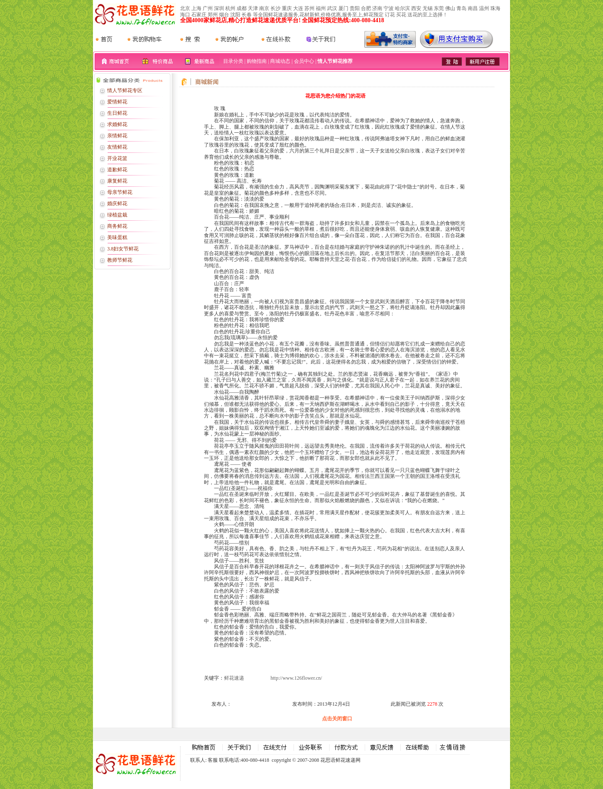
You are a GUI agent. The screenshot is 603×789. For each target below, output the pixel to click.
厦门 (343, 8)
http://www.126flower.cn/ (296, 678)
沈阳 (235, 15)
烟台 (224, 15)
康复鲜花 (117, 181)
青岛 (461, 8)
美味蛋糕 (117, 237)
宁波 (389, 8)
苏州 (309, 8)
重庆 (287, 8)
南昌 (473, 8)
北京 (185, 8)
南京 (264, 8)
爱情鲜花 (117, 102)
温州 (484, 8)
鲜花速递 (234, 678)
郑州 (213, 15)
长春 (247, 15)
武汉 (332, 8)
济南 (377, 8)
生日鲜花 (117, 113)
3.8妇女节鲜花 (123, 249)
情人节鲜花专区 (124, 90)
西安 (416, 8)
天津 (253, 8)
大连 (298, 8)
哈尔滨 (402, 8)
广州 (208, 8)
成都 (242, 8)
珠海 (495, 8)
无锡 (428, 8)
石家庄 (198, 15)
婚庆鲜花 (117, 203)
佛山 (450, 8)
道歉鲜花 (117, 170)
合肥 (366, 8)
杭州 (230, 8)
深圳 (219, 8)
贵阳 (355, 8)
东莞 (439, 8)
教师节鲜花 (119, 260)
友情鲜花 (117, 147)
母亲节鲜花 (119, 192)
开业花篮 (117, 158)
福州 (321, 8)
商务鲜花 (117, 226)
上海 (196, 8)
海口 (185, 15)
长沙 (276, 8)
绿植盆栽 (117, 215)
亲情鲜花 (117, 136)
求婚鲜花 (117, 124)
